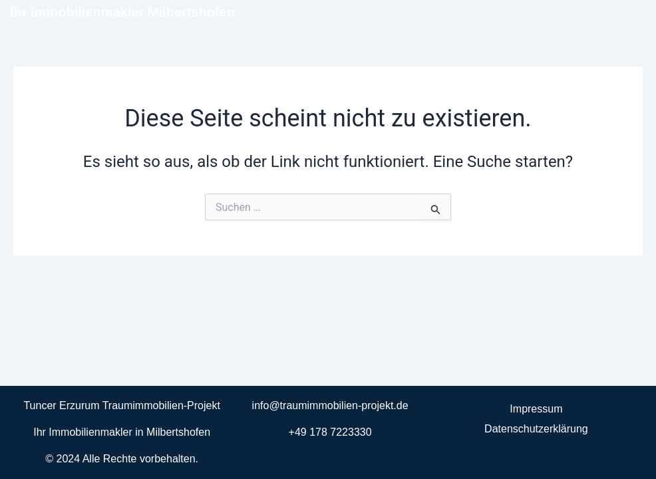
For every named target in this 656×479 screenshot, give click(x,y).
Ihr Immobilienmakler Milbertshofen (122, 12)
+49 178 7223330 (330, 432)
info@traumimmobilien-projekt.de (330, 405)
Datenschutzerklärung (536, 428)
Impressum (536, 408)
